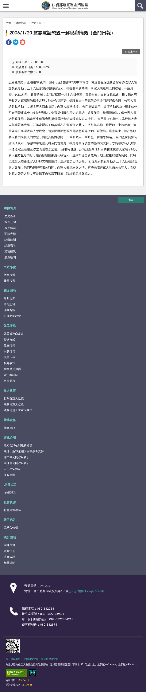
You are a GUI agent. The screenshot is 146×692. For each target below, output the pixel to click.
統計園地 (10, 537)
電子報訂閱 (11, 375)
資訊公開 (10, 437)
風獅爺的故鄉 (12, 316)
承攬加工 (10, 484)
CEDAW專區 (12, 469)
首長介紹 (10, 222)
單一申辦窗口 (13, 659)
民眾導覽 (10, 267)
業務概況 (10, 251)
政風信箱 (9, 345)
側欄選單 (6, 6)
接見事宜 (9, 363)
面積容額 (10, 233)
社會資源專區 (12, 510)
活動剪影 (9, 298)
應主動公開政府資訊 (16, 457)
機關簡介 (21, 23)
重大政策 (10, 390)
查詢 (140, 5)
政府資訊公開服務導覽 (18, 445)
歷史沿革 (10, 216)
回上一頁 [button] (133, 51)
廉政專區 (9, 474)
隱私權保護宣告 (49, 659)
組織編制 (10, 239)
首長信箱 (10, 227)
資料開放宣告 (30, 659)
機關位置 (9, 274)
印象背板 (9, 310)
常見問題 (9, 380)
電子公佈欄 (11, 527)
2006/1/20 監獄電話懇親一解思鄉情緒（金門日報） (62, 32)
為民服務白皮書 (14, 333)
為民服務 (10, 325)
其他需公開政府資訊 (16, 463)
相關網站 (9, 562)
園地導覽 (9, 545)
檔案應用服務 (12, 369)
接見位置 (9, 280)
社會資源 (10, 502)
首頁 (8, 23)
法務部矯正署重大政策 (18, 410)
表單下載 (9, 357)
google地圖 (76, 591)
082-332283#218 (61, 619)
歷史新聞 (36, 23)
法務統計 (9, 556)
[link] (9, 42)
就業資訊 (10, 420)
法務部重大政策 (14, 404)
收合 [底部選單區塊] (131, 199)
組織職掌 (10, 245)
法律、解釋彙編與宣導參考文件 (24, 451)
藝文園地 (10, 290)
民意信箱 (9, 351)
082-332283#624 (52, 614)
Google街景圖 (94, 591)
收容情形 (9, 551)
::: (3, 2)
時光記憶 (9, 304)
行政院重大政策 (14, 398)
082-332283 (45, 608)
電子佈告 (10, 520)
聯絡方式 (9, 339)
